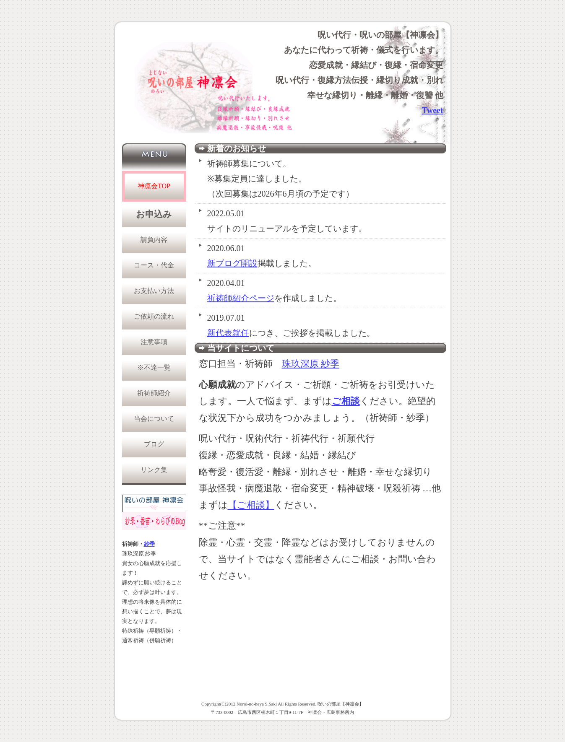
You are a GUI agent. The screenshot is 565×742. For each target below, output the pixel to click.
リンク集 (154, 469)
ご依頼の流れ (154, 316)
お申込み (154, 214)
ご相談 (346, 401)
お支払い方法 (154, 290)
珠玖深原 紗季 (311, 363)
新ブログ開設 (232, 263)
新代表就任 (228, 332)
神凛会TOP (154, 185)
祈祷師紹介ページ (240, 298)
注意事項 (154, 341)
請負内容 (154, 239)
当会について (154, 418)
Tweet (432, 110)
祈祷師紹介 (154, 393)
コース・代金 (154, 265)
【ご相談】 (251, 505)
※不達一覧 (154, 367)
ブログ (154, 444)
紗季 (149, 544)
